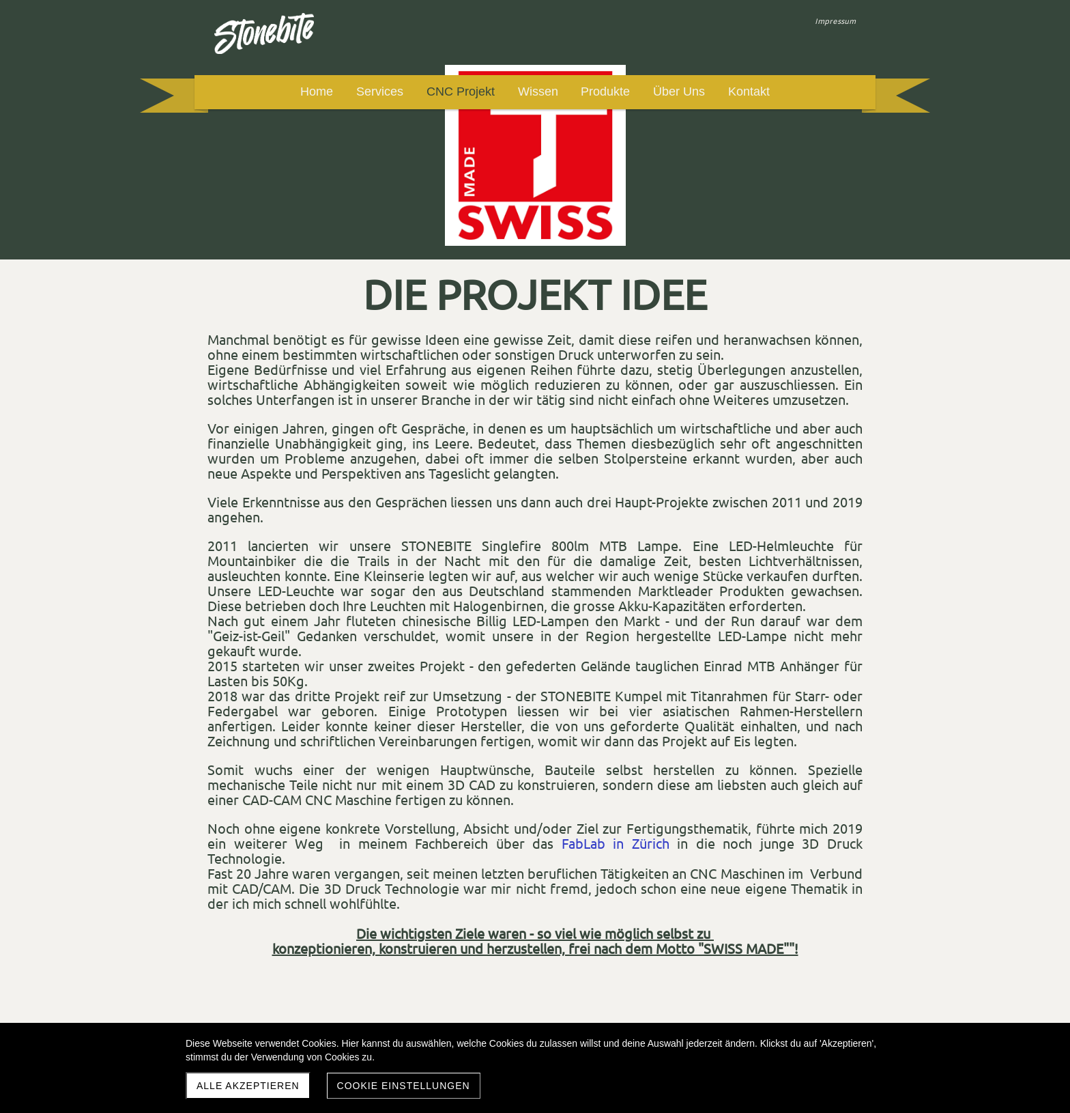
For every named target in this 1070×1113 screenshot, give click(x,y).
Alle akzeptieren (248, 1085)
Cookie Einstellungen (403, 1085)
